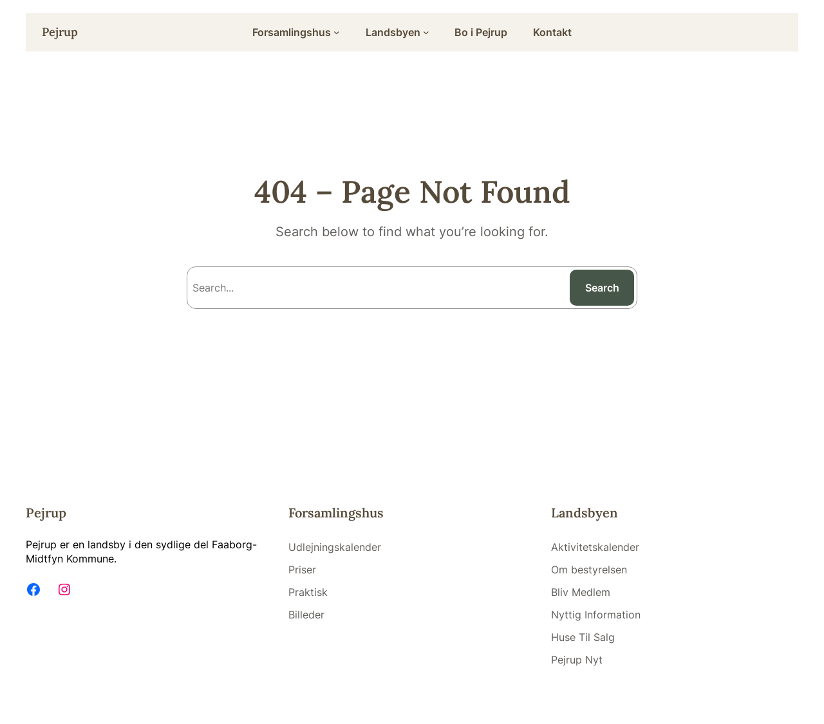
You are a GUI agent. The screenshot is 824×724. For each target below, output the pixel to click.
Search (602, 287)
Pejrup (60, 31)
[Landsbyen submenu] (426, 32)
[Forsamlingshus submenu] (336, 32)
